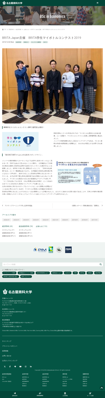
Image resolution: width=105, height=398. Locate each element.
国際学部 (86, 374)
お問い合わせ (6, 356)
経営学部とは (25, 377)
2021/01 (55, 220)
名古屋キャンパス (8, 309)
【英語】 (7, 381)
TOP (4, 29)
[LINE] (15, 366)
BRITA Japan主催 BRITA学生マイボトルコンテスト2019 (48, 29)
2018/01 (85, 220)
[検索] (100, 264)
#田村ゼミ (26, 42)
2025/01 (16, 220)
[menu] (101, 3)
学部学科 (11, 29)
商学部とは (65, 377)
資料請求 (14, 394)
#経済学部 (18, 42)
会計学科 (65, 381)
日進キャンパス (7, 298)
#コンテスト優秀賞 (36, 42)
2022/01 (46, 220)
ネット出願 (90, 394)
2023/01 (36, 220)
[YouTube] (20, 366)
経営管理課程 (6, 374)
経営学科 (24, 379)
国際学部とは (86, 377)
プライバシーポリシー (9, 346)
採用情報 (5, 351)
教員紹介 (24, 385)
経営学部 (25, 374)
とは (4, 377)
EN (97, 3)
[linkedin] (30, 366)
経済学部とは (45, 377)
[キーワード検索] (50, 264)
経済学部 (18, 29)
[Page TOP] (102, 388)
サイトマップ (6, 341)
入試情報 (65, 394)
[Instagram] (25, 366)
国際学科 (85, 381)
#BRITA (45, 42)
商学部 (65, 374)
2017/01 (95, 220)
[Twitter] (4, 366)
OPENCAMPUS (40, 394)
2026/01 (7, 220)
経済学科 (44, 379)
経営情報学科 (25, 381)
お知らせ (26, 29)
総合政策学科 (45, 381)
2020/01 (65, 220)
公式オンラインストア (9, 360)
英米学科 (85, 379)
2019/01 (75, 220)
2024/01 (26, 220)
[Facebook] (10, 366)
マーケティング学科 (67, 379)
